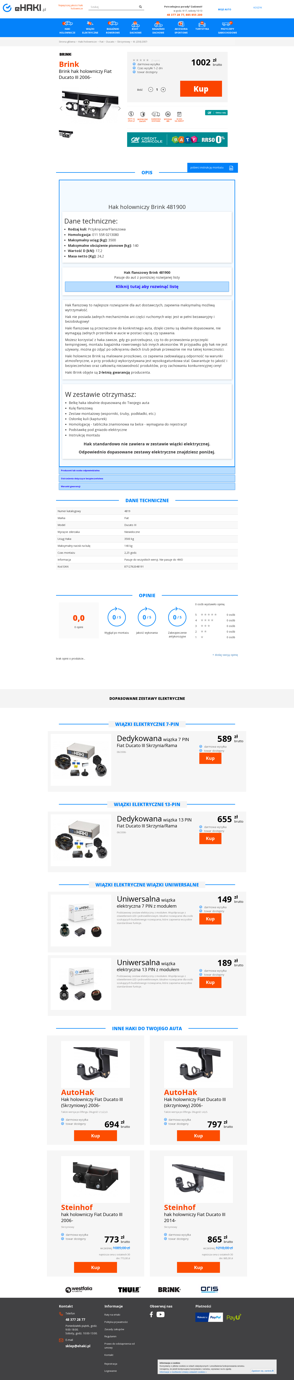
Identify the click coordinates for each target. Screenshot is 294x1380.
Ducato (110, 41)
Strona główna (67, 41)
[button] (61, 108)
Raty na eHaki (112, 1314)
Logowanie (110, 1371)
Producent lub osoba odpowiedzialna (80, 470)
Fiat (102, 41)
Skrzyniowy (123, 41)
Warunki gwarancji (70, 486)
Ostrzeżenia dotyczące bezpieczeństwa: (82, 478)
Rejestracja (110, 1363)
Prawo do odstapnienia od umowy (119, 1345)
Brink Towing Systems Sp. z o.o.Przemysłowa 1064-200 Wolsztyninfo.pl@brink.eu (147, 471)
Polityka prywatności (116, 1322)
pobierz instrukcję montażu (211, 168)
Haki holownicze (87, 41)
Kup (201, 89)
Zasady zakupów (114, 1329)
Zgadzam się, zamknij (263, 1371)
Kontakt (108, 1355)
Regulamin (110, 1336)
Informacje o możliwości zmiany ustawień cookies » (183, 1372)
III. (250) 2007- (140, 41)
